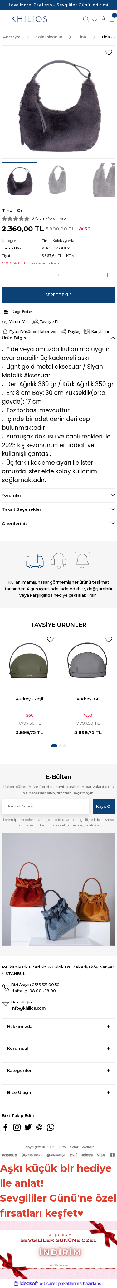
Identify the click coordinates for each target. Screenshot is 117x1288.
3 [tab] (64, 745)
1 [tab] (54, 745)
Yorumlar (12, 495)
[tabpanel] (29, 686)
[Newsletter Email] (45, 806)
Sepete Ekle (58, 294)
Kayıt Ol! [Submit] (104, 806)
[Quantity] (58, 275)
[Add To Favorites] (109, 52)
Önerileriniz (15, 523)
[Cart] (112, 19)
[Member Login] (103, 19)
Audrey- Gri (88, 699)
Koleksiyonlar (64, 240)
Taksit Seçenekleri (22, 509)
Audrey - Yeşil (29, 699)
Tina (46, 240)
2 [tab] (60, 745)
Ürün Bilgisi (14, 337)
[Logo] (29, 19)
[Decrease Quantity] (9, 275)
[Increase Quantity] (107, 275)
